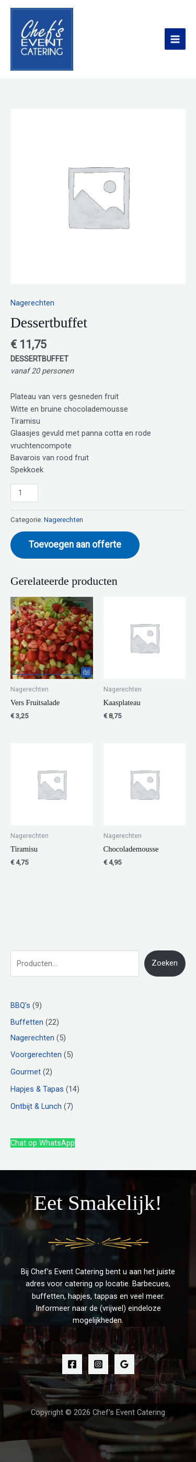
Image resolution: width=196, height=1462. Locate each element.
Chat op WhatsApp (42, 1143)
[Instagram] (98, 1364)
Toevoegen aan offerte (75, 544)
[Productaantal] (24, 493)
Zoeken (165, 963)
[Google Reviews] (124, 1364)
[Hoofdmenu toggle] (175, 38)
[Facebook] (72, 1364)
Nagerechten (32, 303)
